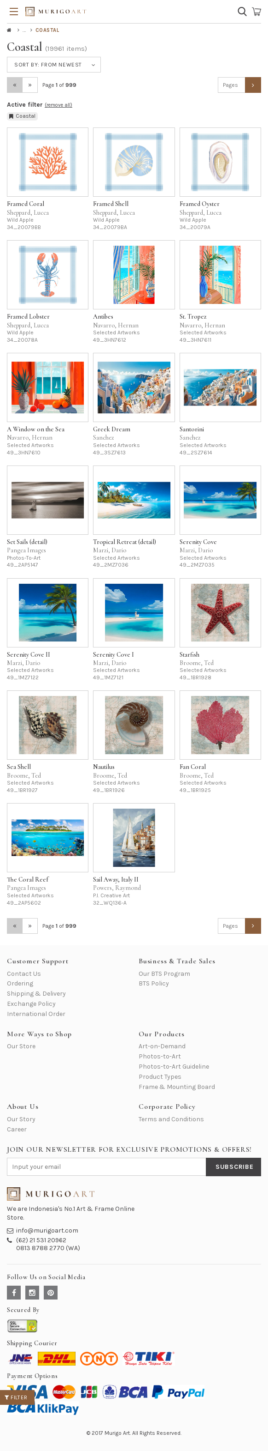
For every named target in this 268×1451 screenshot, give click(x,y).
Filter (16, 1397)
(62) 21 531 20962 (41, 1240)
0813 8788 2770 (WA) (48, 1248)
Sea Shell (19, 767)
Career (17, 1129)
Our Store (21, 1046)
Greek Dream (111, 429)
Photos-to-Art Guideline (174, 1066)
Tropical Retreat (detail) (124, 542)
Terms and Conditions (171, 1119)
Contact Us (24, 974)
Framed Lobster (28, 316)
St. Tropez (193, 316)
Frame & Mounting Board (177, 1087)
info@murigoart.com (47, 1230)
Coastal (22, 116)
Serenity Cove (198, 542)
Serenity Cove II (28, 655)
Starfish (189, 655)
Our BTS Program (164, 974)
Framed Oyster (200, 204)
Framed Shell (110, 204)
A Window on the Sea (35, 429)
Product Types (160, 1077)
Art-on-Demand (162, 1046)
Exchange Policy (31, 1004)
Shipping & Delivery (36, 994)
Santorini (192, 429)
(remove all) (58, 105)
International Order (36, 1014)
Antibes (103, 316)
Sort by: (48, 64)
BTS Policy (154, 983)
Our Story (21, 1119)
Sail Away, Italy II (116, 879)
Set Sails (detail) (27, 542)
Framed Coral (25, 204)
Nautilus (104, 767)
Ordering (20, 983)
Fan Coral (193, 767)
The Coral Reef (27, 879)
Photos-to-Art (160, 1056)
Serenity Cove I (113, 655)
